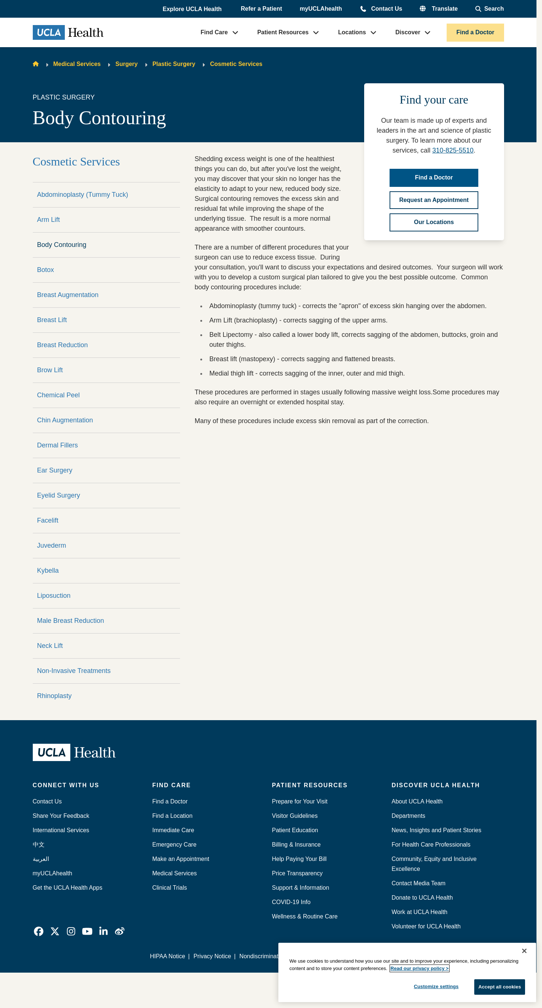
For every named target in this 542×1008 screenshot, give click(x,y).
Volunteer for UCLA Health (426, 926)
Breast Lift (52, 320)
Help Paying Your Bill (299, 859)
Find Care (214, 32)
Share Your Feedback (61, 816)
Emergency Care (174, 844)
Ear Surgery (55, 470)
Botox (45, 269)
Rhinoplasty (54, 696)
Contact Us (386, 9)
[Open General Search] (489, 9)
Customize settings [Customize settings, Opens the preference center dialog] (436, 986)
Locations (352, 32)
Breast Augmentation (68, 295)
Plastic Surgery (174, 64)
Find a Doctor (475, 32)
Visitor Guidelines (295, 816)
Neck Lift (50, 645)
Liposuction (54, 595)
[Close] (524, 951)
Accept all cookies (499, 987)
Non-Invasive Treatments (74, 670)
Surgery (126, 64)
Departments (409, 816)
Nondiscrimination (262, 956)
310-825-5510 (453, 150)
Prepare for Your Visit (300, 801)
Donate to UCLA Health (422, 897)
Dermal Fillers (57, 445)
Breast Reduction (62, 345)
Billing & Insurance (296, 844)
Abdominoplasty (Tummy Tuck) (82, 194)
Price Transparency (297, 873)
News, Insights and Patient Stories (437, 830)
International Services (61, 830)
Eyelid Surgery (58, 495)
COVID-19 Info (291, 902)
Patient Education (295, 830)
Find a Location (172, 816)
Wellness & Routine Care (305, 916)
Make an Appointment (181, 859)
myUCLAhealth (321, 9)
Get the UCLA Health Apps (67, 888)
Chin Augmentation (65, 420)
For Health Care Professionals (431, 844)
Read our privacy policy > (420, 968)
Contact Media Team (419, 883)
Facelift (48, 520)
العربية (41, 859)
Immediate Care (173, 830)
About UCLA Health (417, 801)
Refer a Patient (261, 9)
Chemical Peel (58, 395)
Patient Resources (283, 32)
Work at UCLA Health (420, 912)
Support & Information (301, 888)
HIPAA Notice (167, 956)
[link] (39, 931)
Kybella (48, 570)
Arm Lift (48, 219)
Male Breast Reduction (70, 620)
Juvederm (51, 545)
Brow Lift (50, 370)
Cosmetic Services (236, 64)
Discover (407, 32)
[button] (193, 9)
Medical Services (77, 64)
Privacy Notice (212, 956)
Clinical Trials (169, 888)
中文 (39, 844)
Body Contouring (62, 244)
